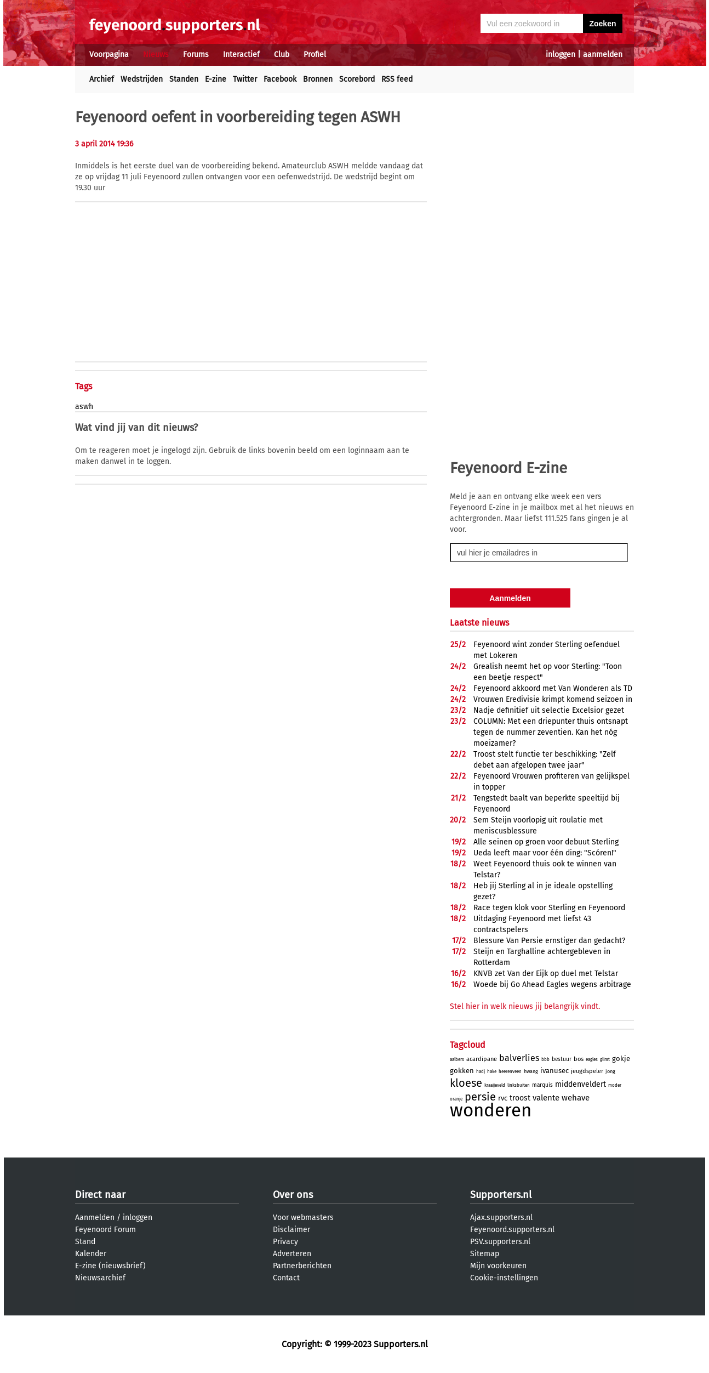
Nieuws (156, 54)
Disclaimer (291, 1229)
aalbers (457, 1059)
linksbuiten (518, 1085)
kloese (466, 1083)
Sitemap (484, 1253)
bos (579, 1059)
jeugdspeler (587, 1071)
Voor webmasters (303, 1217)
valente (546, 1098)
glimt (605, 1059)
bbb (545, 1059)
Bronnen (318, 79)
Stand (85, 1241)
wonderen (490, 1110)
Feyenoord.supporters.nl (512, 1229)
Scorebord (357, 79)
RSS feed (397, 79)
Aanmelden (95, 1217)
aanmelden (602, 54)
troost (520, 1098)
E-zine (215, 79)
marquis (542, 1085)
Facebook (280, 79)
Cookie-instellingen (504, 1278)
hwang (531, 1071)
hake (491, 1071)
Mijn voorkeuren (498, 1265)
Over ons (293, 1195)
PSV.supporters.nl (500, 1241)
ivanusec (554, 1070)
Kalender (90, 1253)
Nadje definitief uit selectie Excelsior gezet (548, 710)
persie (480, 1096)
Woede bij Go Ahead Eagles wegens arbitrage (552, 984)
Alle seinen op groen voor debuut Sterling (546, 842)
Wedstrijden (142, 79)
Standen (183, 79)
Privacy (285, 1241)
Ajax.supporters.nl (501, 1217)
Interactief (241, 54)
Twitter (245, 79)
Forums (196, 54)
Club (281, 54)
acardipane (481, 1059)
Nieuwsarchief (100, 1278)
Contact (286, 1278)
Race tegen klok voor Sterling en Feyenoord (549, 907)
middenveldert (580, 1084)
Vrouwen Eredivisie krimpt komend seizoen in (552, 699)
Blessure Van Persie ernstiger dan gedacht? (549, 940)
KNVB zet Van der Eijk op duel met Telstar (545, 973)
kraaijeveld (494, 1085)
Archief (101, 79)
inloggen (560, 54)
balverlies (519, 1058)
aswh (84, 406)
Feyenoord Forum (105, 1229)
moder (614, 1085)
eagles (592, 1059)
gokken (462, 1070)
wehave (576, 1098)
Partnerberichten (302, 1265)
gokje (621, 1058)
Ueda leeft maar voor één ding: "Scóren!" (544, 853)
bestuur (561, 1059)
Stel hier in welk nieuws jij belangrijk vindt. (525, 1006)
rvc (502, 1098)
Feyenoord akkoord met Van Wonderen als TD (552, 688)
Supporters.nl (500, 1195)
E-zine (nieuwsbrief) (110, 1265)
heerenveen (510, 1071)
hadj (480, 1071)
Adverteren (292, 1253)
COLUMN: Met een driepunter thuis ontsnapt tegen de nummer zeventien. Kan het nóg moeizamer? (550, 732)
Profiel (315, 54)
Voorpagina (109, 54)
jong (610, 1071)
